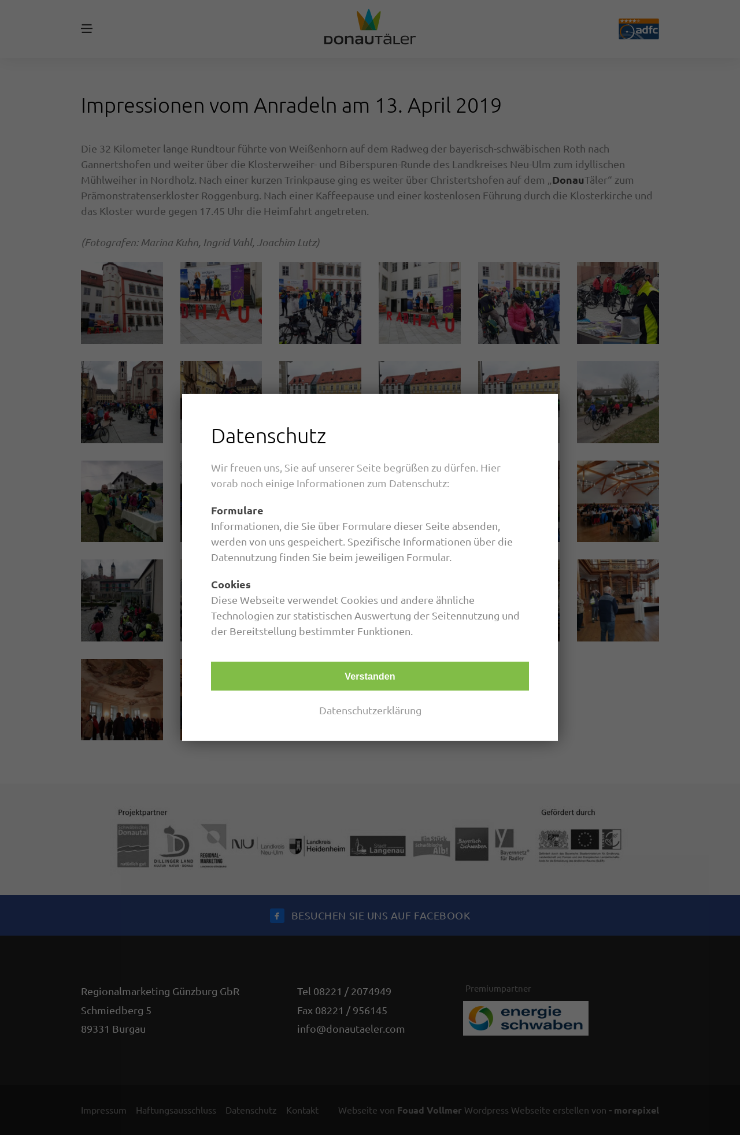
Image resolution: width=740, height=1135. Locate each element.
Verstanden (370, 676)
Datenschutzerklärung (370, 710)
